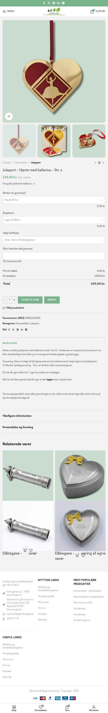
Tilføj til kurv (30, 300)
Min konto (8, 659)
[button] (6, 707)
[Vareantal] (9, 300)
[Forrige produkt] (95, 163)
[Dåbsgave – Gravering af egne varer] (80, 475)
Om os (6, 665)
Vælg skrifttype (11, 233)
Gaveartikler (20, 163)
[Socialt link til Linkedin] (58, 3)
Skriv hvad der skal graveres (17, 249)
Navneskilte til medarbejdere (88, 597)
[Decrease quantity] (5, 300)
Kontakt (7, 671)
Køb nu (52, 300)
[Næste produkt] (103, 163)
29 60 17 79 (13, 618)
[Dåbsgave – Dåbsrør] (28, 475)
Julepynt (36, 163)
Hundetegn (79, 608)
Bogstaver (8, 213)
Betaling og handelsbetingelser (13, 646)
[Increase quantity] (14, 300)
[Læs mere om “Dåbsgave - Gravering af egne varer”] (77, 555)
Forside (7, 163)
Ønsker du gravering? (14, 193)
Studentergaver (81, 620)
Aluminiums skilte (83, 602)
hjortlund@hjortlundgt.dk (20, 614)
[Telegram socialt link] (63, 3)
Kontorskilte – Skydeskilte (87, 591)
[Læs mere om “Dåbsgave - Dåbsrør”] (25, 550)
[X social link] (48, 3)
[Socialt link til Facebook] (44, 3)
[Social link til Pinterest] (53, 3)
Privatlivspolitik (11, 653)
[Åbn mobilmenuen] (8, 11)
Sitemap (7, 677)
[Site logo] (54, 11)
